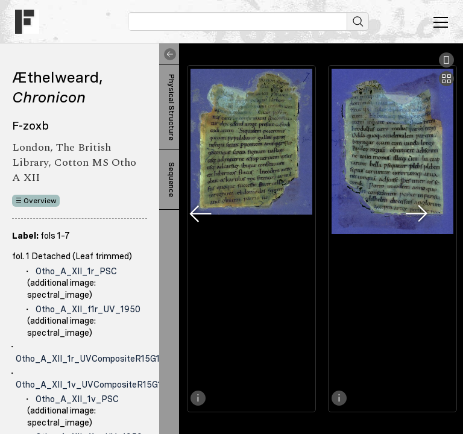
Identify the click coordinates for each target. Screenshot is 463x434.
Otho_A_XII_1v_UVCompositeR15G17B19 (98, 384)
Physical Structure (171, 107)
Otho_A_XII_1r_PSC (76, 271)
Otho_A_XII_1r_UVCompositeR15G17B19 (98, 358)
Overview (40, 201)
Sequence (171, 179)
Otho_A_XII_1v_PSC (77, 399)
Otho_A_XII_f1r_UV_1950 (88, 309)
